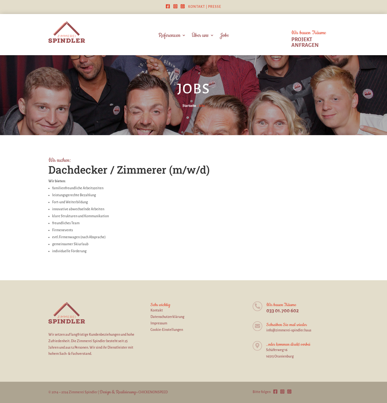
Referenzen (169, 36)
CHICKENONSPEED (153, 392)
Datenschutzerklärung (167, 317)
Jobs (224, 36)
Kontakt (196, 7)
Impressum (158, 323)
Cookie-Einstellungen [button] (166, 330)
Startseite (189, 106)
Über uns (200, 36)
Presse (214, 7)
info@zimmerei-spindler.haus (288, 330)
